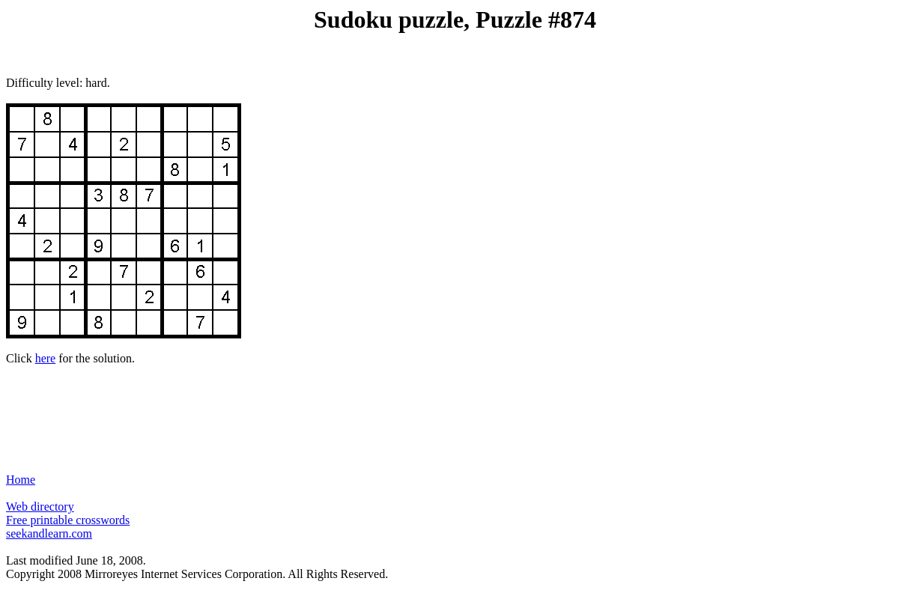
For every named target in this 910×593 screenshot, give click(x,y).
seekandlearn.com (49, 533)
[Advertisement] (455, 412)
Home (20, 479)
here (45, 358)
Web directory (40, 506)
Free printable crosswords (68, 520)
